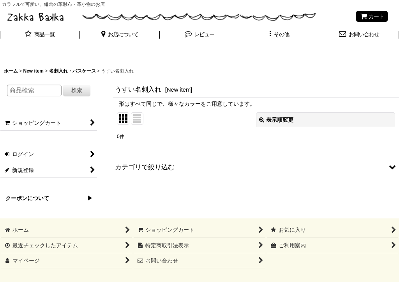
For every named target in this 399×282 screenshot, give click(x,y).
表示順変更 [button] (276, 120)
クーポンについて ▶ (46, 198)
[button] (120, 35)
